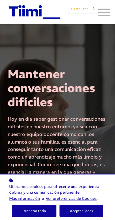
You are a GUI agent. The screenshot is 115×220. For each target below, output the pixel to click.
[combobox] (83, 8)
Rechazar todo (34, 211)
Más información (24, 198)
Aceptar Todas (81, 211)
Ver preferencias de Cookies (71, 198)
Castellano (79, 9)
